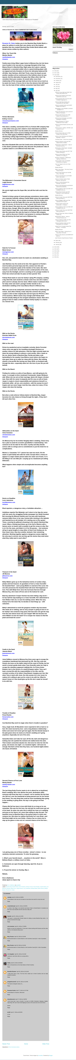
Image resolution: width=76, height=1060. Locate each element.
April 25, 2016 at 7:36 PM (20, 926)
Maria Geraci (41, 888)
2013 (55, 251)
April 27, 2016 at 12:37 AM (22, 990)
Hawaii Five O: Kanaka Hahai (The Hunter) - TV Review (63, 227)
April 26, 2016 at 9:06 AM (16, 962)
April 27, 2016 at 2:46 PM (21, 999)
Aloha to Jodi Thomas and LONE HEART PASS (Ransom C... (62, 115)
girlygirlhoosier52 (11, 981)
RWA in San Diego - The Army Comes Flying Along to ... (64, 170)
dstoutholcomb (11, 999)
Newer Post (6, 1044)
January (57, 244)
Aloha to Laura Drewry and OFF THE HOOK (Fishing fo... (63, 152)
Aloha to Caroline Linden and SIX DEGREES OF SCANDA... (62, 223)
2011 (55, 255)
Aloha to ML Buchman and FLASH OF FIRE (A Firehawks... (64, 112)
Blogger (51, 1055)
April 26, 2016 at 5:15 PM (22, 981)
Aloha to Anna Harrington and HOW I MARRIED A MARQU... (63, 119)
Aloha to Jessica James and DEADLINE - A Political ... (61, 204)
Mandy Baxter (34, 888)
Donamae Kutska (11, 990)
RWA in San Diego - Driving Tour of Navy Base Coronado (63, 232)
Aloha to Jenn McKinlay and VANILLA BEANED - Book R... (63, 137)
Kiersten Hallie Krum (11, 888)
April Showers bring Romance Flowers (64, 238)
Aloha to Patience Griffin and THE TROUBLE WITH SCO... (63, 220)
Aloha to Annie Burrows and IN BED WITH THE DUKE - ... (63, 176)
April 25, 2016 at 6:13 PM (17, 916)
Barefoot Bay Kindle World (12, 886)
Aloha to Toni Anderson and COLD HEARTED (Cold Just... (63, 96)
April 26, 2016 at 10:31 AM (23, 971)
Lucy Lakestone (27, 888)
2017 (55, 72)
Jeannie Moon (43, 886)
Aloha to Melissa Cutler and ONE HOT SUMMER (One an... (64, 189)
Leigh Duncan (19, 888)
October (57, 80)
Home (26, 1044)
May (56, 88)
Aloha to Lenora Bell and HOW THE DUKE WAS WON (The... (63, 93)
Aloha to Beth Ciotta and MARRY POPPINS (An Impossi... (62, 161)
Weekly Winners (59, 131)
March (57, 240)
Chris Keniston (22, 886)
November (58, 78)
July (56, 84)
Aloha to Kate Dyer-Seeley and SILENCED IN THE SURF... (62, 102)
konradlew (40, 1055)
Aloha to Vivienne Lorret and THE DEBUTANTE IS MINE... (62, 142)
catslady (9, 897)
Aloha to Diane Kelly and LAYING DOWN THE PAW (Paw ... (62, 133)
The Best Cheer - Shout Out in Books (63, 139)
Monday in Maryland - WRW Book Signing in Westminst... (63, 158)
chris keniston (10, 926)
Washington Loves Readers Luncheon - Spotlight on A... (64, 109)
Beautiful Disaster (11, 971)
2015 (55, 247)
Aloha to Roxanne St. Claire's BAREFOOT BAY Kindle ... (62, 122)
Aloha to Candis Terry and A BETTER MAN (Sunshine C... (63, 198)
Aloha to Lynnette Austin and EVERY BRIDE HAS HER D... (63, 106)
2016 (55, 74)
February (57, 242)
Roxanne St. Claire (10, 890)
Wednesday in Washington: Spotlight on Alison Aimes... (63, 148)
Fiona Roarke (36, 886)
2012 (55, 253)
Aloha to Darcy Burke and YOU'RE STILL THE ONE (63, 173)
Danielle (9, 916)
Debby (9, 962)
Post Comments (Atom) (14, 1047)
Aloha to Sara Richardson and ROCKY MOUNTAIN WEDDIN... (64, 186)
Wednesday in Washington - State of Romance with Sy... (63, 145)
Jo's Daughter (10, 954)
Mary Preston (10, 936)
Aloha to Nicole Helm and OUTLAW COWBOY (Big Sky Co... (63, 99)
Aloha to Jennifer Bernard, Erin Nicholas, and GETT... (62, 183)
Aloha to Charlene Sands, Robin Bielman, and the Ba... (62, 179)
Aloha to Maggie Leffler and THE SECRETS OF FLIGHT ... (62, 201)
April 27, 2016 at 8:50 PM (16, 1012)
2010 (55, 257)
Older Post (45, 1044)
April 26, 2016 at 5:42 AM (20, 954)
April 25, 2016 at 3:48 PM (17, 897)
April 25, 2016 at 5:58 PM (21, 906)
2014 (55, 249)
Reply (8, 901)
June (56, 86)
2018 (55, 70)
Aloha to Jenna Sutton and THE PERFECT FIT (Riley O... (62, 155)
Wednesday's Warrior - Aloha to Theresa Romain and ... (62, 217)
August (57, 82)
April (56, 90)
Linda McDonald (11, 906)
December (58, 76)
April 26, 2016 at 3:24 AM (20, 936)
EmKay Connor (29, 886)
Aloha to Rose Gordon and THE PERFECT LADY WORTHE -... (62, 192)
